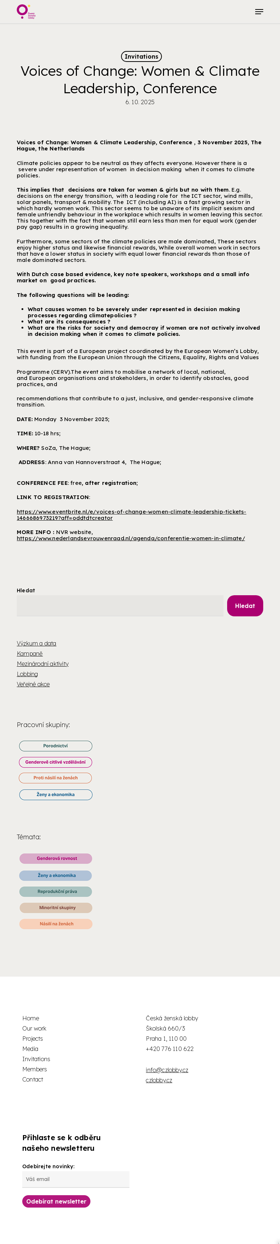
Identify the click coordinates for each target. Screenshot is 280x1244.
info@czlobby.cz (167, 1070)
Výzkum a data (37, 643)
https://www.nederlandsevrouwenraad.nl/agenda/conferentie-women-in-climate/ (131, 538)
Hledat (26, 590)
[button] (259, 11)
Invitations (141, 56)
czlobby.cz (159, 1080)
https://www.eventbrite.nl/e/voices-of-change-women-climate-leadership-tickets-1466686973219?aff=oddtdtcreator (131, 514)
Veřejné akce (33, 684)
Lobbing (27, 674)
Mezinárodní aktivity (43, 663)
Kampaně (30, 653)
